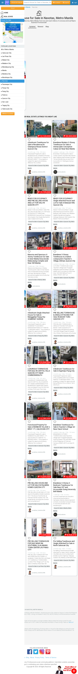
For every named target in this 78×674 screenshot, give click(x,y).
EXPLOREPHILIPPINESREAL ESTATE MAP (13, 27)
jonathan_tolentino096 (38, 172)
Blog (27, 657)
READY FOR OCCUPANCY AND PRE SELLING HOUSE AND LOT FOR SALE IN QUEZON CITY (38, 201)
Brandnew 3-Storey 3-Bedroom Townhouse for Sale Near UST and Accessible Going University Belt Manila (64, 487)
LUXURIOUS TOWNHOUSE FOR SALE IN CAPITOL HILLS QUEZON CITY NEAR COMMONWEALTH (39, 372)
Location (56, 2)
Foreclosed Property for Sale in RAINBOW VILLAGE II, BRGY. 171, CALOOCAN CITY (39, 427)
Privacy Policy (39, 657)
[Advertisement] (39, 44)
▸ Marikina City (6, 74)
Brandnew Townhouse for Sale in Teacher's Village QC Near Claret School (64, 427)
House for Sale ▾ (17, 2)
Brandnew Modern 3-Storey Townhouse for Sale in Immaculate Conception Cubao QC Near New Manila (64, 145)
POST (13, 8)
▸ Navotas (4, 81)
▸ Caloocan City (6, 53)
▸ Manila (3, 70)
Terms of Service (50, 657)
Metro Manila (26, 7)
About (32, 657)
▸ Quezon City (5, 98)
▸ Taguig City (5, 105)
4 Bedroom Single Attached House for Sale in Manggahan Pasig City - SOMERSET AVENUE (38, 316)
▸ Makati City (5, 60)
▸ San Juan (4, 102)
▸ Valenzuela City (6, 109)
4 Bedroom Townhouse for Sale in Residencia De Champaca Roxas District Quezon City (38, 145)
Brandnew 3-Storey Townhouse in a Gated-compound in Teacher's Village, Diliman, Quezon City (64, 258)
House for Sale (6, 20)
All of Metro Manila (7, 49)
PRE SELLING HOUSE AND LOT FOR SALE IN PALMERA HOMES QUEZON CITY (38, 485)
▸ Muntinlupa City (6, 77)
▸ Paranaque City (6, 84)
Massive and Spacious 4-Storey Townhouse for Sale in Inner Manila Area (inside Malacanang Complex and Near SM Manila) (38, 259)
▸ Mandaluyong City (7, 67)
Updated (32, 27)
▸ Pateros (4, 95)
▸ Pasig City (5, 91)
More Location (7, 113)
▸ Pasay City (5, 88)
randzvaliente (62, 172)
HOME (4, 12)
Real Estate (7, 16)
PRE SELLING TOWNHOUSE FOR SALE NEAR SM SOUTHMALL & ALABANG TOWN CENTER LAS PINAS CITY (38, 545)
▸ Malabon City (6, 63)
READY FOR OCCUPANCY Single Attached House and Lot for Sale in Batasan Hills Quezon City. (64, 201)
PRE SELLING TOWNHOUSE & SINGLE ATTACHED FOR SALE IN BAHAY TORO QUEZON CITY (64, 316)
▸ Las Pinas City (6, 56)
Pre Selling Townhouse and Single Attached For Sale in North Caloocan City (64, 543)
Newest (40, 27)
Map (47, 27)
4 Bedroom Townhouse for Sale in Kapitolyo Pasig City (63, 370)
